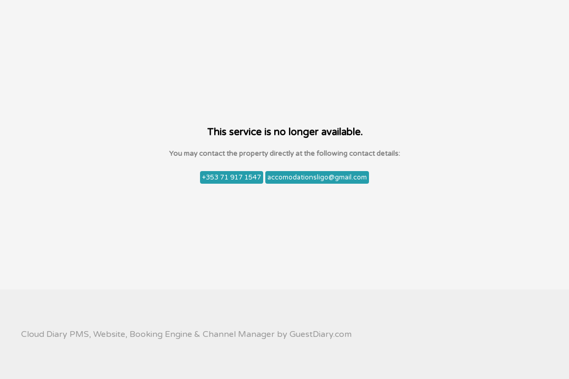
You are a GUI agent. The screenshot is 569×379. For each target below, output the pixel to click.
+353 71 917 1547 (231, 177)
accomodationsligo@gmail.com (317, 177)
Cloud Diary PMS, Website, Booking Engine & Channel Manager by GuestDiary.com (186, 334)
